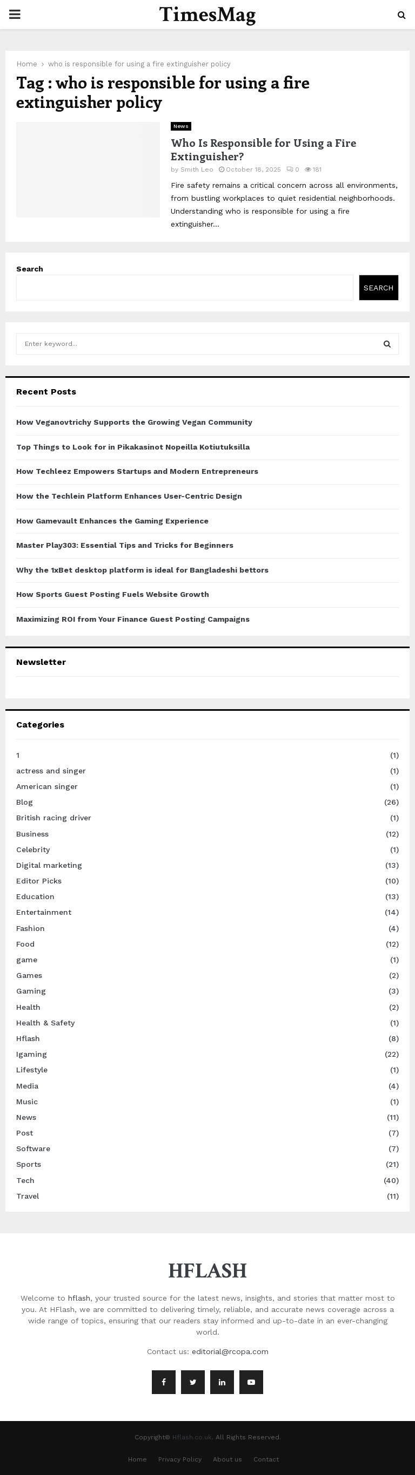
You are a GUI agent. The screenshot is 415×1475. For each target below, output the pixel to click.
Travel (27, 1196)
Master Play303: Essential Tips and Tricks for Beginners (124, 545)
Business (32, 834)
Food (25, 944)
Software (33, 1148)
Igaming (31, 1054)
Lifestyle (32, 1069)
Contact (266, 1459)
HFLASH (207, 1271)
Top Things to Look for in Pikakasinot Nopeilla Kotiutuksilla (133, 447)
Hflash (28, 1038)
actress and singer (51, 770)
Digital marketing (49, 865)
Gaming (31, 991)
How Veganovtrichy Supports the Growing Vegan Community (134, 422)
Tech (25, 1180)
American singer (47, 786)
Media (27, 1086)
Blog (24, 802)
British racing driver (53, 817)
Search (29, 268)
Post (24, 1133)
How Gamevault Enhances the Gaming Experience (112, 520)
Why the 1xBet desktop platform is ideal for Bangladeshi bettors (142, 570)
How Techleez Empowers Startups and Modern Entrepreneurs (137, 471)
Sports (28, 1164)
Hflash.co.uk (192, 1437)
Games (29, 975)
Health (28, 1007)
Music (27, 1101)
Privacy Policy (180, 1459)
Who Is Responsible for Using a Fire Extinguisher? (263, 149)
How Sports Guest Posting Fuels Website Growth (112, 594)
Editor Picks (39, 880)
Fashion (30, 928)
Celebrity (33, 849)
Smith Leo (196, 169)
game (26, 959)
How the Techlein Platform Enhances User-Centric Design (129, 496)
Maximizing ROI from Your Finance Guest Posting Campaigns (133, 619)
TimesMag (207, 14)
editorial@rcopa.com (230, 1351)
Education (35, 896)
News (181, 126)
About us (227, 1459)
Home (137, 1459)
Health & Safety (45, 1022)
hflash (79, 1298)
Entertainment (43, 912)
